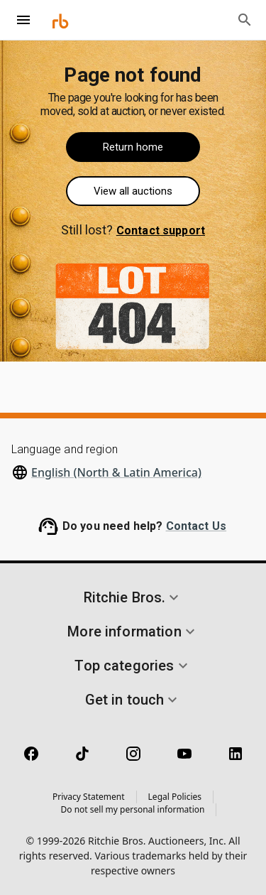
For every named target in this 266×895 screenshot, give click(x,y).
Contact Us (196, 526)
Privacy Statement (88, 797)
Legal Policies (174, 797)
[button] (133, 597)
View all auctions (133, 191)
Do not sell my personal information (133, 809)
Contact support (160, 230)
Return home (133, 147)
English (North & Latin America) (116, 472)
